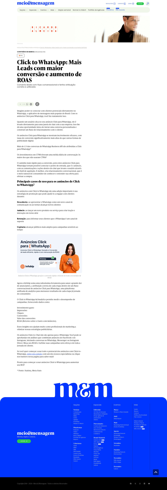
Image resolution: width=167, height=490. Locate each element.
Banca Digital (77, 435)
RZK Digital (97, 461)
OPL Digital (97, 442)
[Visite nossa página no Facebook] (130, 484)
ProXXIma (110, 10)
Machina (96, 452)
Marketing (76, 414)
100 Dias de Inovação (100, 412)
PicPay (95, 444)
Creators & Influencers (100, 426)
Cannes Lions (77, 453)
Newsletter (111, 4)
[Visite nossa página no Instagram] (140, 484)
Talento (96, 420)
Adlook (96, 465)
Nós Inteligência (98, 448)
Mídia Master (117, 418)
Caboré (75, 461)
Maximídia (76, 457)
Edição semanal (64, 10)
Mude (95, 459)
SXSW (75, 446)
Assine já (24, 441)
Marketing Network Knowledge (119, 434)
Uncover (96, 457)
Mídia (75, 416)
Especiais (33, 10)
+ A (23, 104)
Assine (140, 3)
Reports (75, 439)
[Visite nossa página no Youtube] (149, 484)
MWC (75, 447)
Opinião (75, 420)
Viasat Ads (97, 454)
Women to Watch (79, 10)
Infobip (36, 47)
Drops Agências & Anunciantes (99, 417)
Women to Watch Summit (121, 412)
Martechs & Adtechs (100, 430)
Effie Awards (120, 10)
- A (20, 104)
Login (131, 4)
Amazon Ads (97, 440)
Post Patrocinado (27, 47)
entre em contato (34, 354)
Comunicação (77, 412)
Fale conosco (138, 417)
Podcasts (76, 430)
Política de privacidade (140, 415)
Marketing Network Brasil (121, 425)
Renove (136, 411)
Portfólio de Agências (96, 10)
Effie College (117, 462)
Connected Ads (98, 432)
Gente (75, 418)
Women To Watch (78, 423)
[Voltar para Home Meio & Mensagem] (35, 3)
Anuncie (136, 413)
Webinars (76, 434)
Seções (23, 10)
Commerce (97, 434)
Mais (53, 10)
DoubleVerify (97, 463)
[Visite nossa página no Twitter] (135, 484)
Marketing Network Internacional (119, 453)
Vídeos (75, 432)
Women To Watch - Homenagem (119, 438)
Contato (122, 4)
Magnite (96, 455)
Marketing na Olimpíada (100, 414)
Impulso (96, 446)
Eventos (44, 10)
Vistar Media (97, 450)
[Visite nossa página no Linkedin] (144, 484)
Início (18, 47)
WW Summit (77, 451)
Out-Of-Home (98, 428)
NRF (74, 449)
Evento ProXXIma (78, 455)
